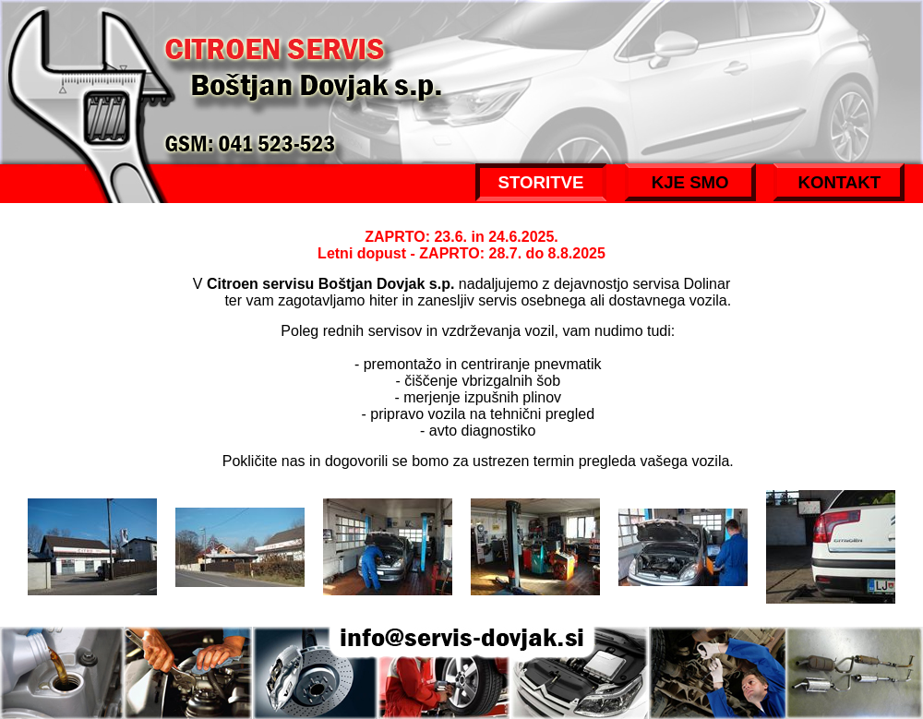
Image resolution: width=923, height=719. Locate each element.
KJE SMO (690, 182)
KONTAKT (839, 182)
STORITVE (541, 182)
